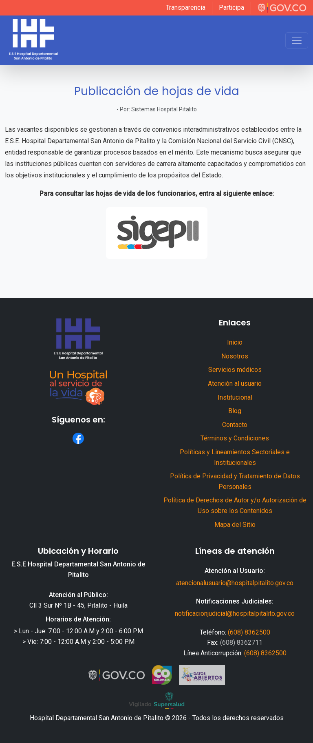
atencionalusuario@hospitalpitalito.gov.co (234, 583)
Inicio (234, 342)
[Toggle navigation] (296, 40)
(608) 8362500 (249, 632)
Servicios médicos (235, 370)
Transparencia (185, 7)
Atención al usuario (235, 383)
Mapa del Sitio (235, 525)
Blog (234, 411)
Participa (231, 7)
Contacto (234, 425)
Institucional (235, 397)
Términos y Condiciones (235, 438)
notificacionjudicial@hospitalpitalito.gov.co (235, 613)
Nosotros (234, 356)
